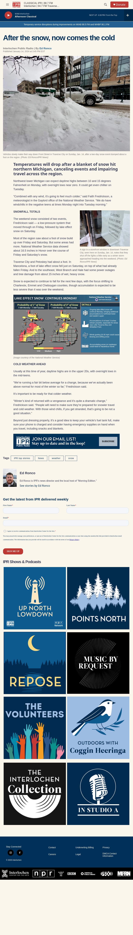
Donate (120, 4)
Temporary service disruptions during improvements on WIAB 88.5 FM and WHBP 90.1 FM (66, 24)
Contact (52, 847)
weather (56, 458)
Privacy (106, 847)
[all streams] (128, 15)
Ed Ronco (45, 48)
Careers (52, 854)
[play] (8, 15)
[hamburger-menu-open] (7, 5)
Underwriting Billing (84, 847)
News (41, 458)
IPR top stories (22, 458)
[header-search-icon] (105, 4)
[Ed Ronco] (10, 478)
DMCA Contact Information (110, 854)
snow (71, 458)
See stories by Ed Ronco (35, 485)
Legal (78, 854)
